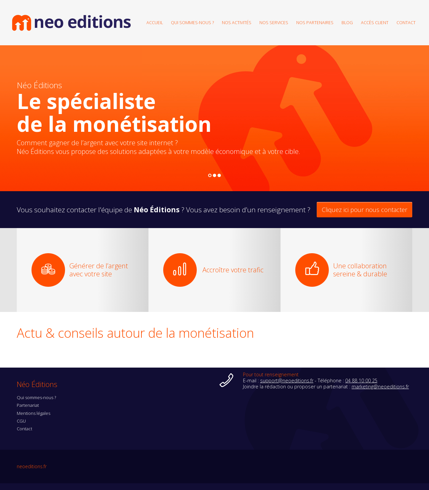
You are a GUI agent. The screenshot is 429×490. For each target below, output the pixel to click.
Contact (406, 22)
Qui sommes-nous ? (192, 22)
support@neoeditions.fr (286, 380)
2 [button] (214, 175)
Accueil (154, 22)
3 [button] (219, 175)
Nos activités (236, 22)
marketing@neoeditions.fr (380, 386)
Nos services (273, 22)
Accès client (374, 22)
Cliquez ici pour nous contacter (364, 210)
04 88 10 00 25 (361, 380)
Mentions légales (33, 413)
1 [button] (210, 175)
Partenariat (28, 405)
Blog (347, 22)
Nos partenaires (314, 22)
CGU (21, 421)
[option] (214, 118)
